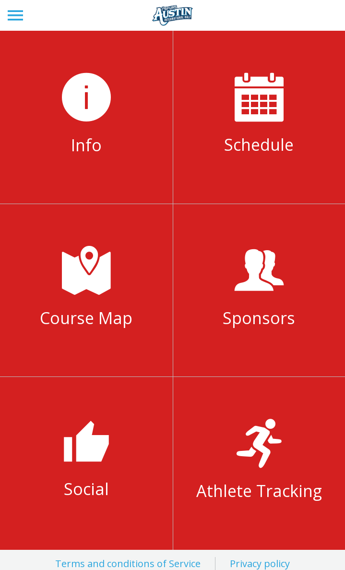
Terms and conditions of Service (128, 563)
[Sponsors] (259, 290)
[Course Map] (86, 290)
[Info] (86, 117)
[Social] (86, 463)
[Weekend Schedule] (259, 117)
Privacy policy (260, 563)
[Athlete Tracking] (259, 463)
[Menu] (15, 15)
